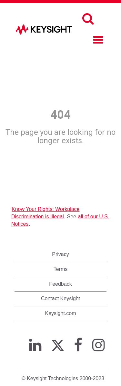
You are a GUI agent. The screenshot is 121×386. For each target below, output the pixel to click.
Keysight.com (60, 313)
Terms (61, 269)
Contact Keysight (60, 298)
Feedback (60, 284)
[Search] (88, 19)
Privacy (60, 254)
